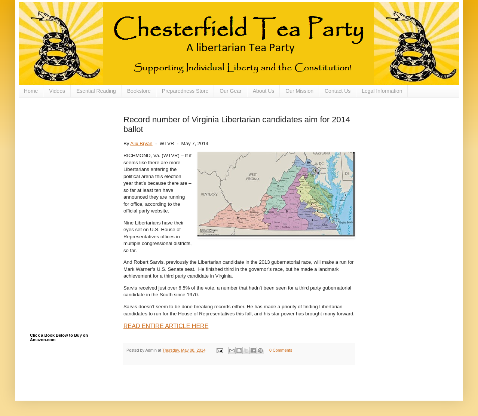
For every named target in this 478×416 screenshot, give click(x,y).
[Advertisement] (67, 146)
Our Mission (299, 91)
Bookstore (139, 91)
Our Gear (230, 91)
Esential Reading (96, 91)
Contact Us (337, 91)
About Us (264, 91)
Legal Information (382, 91)
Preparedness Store (185, 91)
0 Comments (280, 350)
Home (31, 91)
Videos (57, 91)
